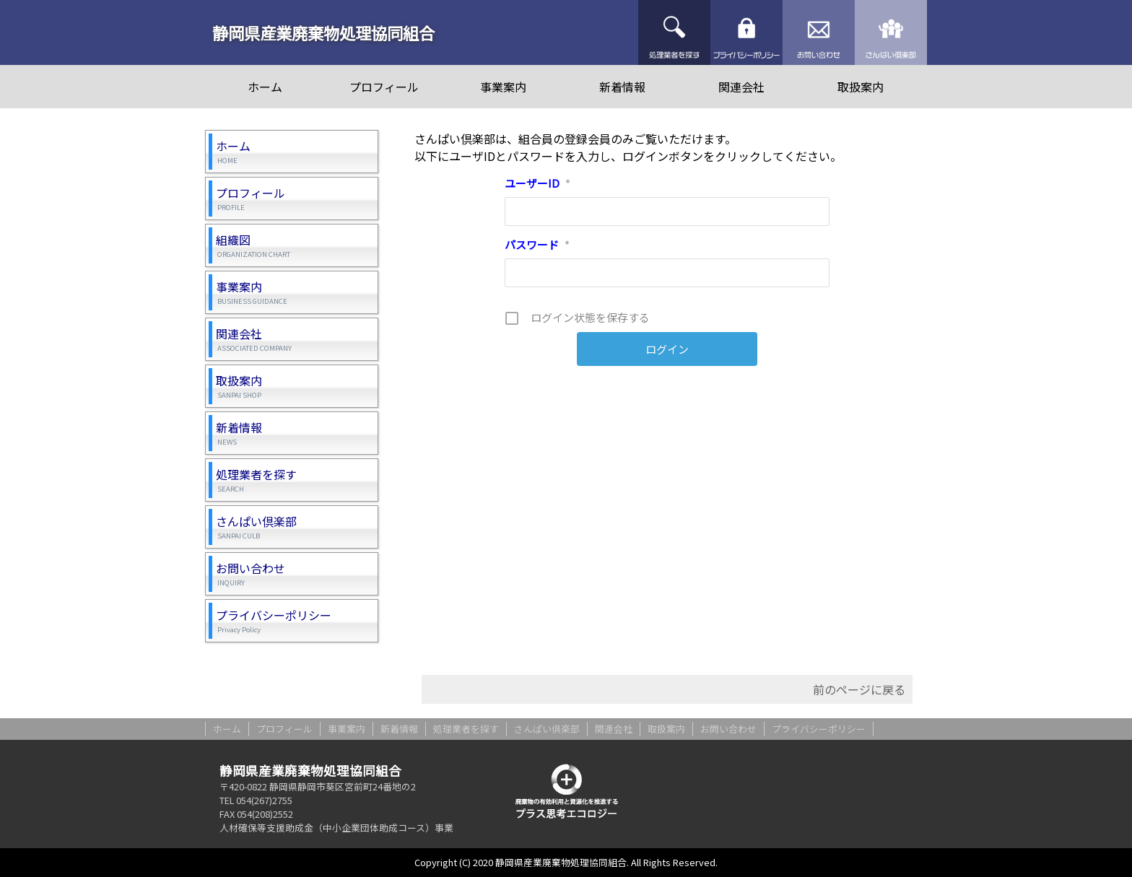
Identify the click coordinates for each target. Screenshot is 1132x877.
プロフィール (384, 86)
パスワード (537, 244)
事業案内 (503, 86)
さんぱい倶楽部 (891, 32)
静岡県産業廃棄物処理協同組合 (323, 32)
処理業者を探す (674, 32)
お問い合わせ (819, 32)
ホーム (265, 86)
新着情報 (622, 86)
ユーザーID (537, 183)
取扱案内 (860, 86)
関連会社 (741, 86)
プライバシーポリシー (746, 32)
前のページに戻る (859, 689)
